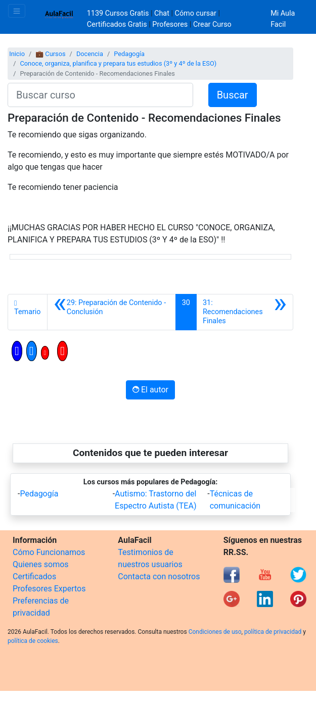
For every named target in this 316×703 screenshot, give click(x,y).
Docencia (89, 54)
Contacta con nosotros (159, 576)
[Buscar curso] (100, 95)
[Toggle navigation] (16, 11)
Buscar (232, 95)
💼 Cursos (50, 54)
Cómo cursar (195, 13)
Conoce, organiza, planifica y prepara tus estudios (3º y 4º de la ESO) (118, 63)
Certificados (34, 576)
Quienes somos (41, 564)
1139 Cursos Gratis (119, 13)
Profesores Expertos (49, 588)
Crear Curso (212, 24)
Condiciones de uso (215, 631)
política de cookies (33, 640)
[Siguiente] (244, 312)
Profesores (170, 24)
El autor (150, 389)
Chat (161, 13)
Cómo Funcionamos (49, 552)
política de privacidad (272, 631)
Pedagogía (129, 54)
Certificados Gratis (117, 24)
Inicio (17, 54)
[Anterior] (111, 312)
